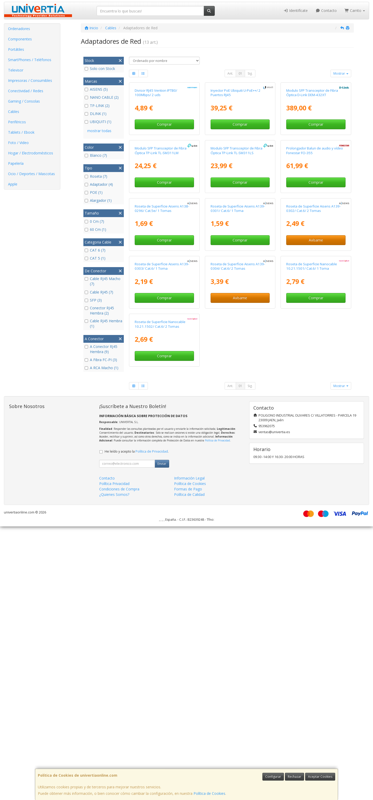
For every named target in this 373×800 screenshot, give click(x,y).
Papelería (16, 163)
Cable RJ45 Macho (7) (102, 281)
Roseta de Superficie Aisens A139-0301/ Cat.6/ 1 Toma (238, 372)
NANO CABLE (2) (102, 97)
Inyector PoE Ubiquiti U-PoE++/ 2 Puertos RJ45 (236, 147)
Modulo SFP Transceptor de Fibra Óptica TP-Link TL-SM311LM (161, 260)
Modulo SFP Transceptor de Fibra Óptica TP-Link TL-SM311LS (236, 260)
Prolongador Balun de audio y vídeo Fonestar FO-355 (314, 260)
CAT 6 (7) (95, 250)
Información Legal (189, 751)
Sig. (250, 73)
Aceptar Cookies (320, 776)
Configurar (273, 776)
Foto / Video (18, 142)
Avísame (316, 404)
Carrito (355, 10)
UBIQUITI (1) (98, 121)
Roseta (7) (96, 176)
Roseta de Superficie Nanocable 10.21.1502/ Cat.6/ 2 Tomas (160, 597)
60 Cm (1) (95, 229)
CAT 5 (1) (95, 258)
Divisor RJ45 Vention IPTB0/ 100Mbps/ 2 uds (156, 147)
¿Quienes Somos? (114, 768)
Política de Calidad (189, 768)
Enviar (161, 737)
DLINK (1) (95, 113)
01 (240, 73)
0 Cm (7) (94, 221)
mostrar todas (99, 130)
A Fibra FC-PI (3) (101, 359)
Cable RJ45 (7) (99, 292)
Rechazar (294, 776)
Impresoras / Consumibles (30, 80)
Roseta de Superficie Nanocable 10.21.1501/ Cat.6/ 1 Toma (311, 485)
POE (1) (94, 192)
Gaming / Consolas (24, 101)
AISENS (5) (96, 89)
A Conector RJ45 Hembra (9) (101, 349)
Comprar (164, 179)
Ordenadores (19, 28)
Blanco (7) (96, 155)
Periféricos (17, 121)
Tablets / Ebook (21, 132)
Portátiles (16, 49)
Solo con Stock (100, 68)
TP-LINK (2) (97, 105)
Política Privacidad (114, 757)
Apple (12, 184)
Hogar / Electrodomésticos (30, 153)
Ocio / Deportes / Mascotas (31, 173)
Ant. (230, 73)
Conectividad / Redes (25, 90)
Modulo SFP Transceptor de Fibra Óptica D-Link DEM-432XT (312, 147)
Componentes (20, 39)
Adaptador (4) (99, 184)
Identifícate (296, 10)
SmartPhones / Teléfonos (29, 59)
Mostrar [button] (340, 73)
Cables (13, 111)
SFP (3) (93, 300)
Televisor (15, 70)
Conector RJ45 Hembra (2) (99, 310)
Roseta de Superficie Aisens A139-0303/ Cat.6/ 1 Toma (162, 485)
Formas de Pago (188, 762)
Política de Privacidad (217, 714)
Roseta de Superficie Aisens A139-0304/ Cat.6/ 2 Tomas (238, 485)
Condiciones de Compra (119, 762)
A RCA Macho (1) (101, 367)
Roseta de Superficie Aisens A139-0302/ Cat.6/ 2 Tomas (313, 372)
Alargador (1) (98, 200)
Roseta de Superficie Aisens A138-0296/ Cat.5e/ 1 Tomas (162, 372)
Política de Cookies (209, 793)
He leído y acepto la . (137, 725)
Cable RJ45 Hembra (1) (103, 323)
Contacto (326, 10)
